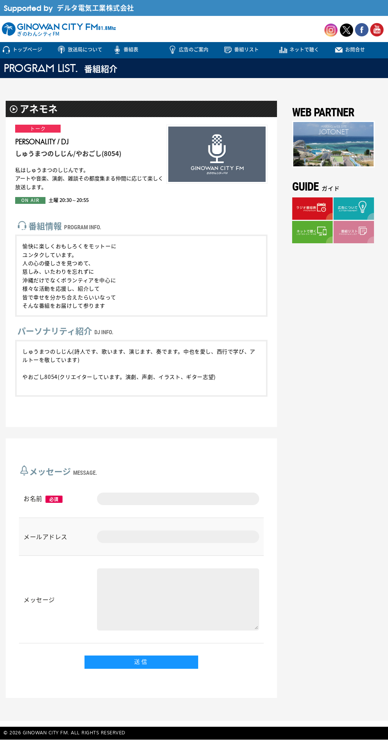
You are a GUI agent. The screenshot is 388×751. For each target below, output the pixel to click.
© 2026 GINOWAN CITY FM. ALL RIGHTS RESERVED (64, 744)
